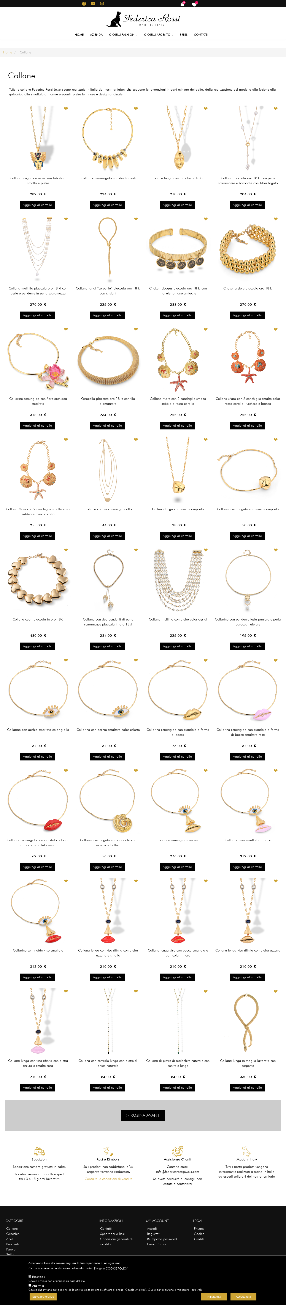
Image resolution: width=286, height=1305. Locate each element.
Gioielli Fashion (123, 34)
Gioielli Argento (158, 34)
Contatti (201, 34)
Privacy (199, 1228)
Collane (12, 1228)
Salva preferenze (43, 1296)
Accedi (152, 1228)
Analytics (38, 1285)
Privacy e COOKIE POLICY (110, 1268)
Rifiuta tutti (214, 1296)
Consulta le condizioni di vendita (108, 1179)
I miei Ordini (156, 1244)
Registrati (153, 1234)
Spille (10, 1254)
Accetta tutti (243, 1296)
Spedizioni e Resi (112, 1234)
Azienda (96, 34)
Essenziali (38, 1276)
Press (183, 34)
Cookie (199, 1234)
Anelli (10, 1239)
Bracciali (12, 1244)
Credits (199, 1239)
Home (79, 34)
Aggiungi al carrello (37, 205)
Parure (11, 1249)
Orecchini (13, 1234)
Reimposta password (162, 1239)
